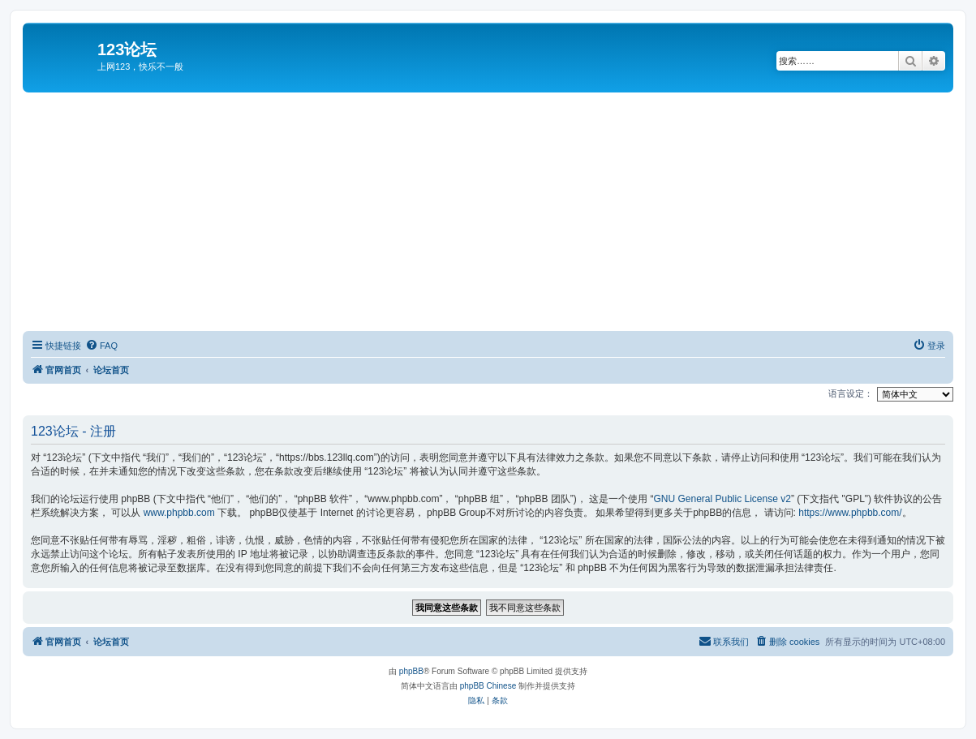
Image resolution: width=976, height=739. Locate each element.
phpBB (411, 671)
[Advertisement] (499, 214)
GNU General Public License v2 (721, 499)
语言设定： (850, 393)
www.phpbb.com (179, 512)
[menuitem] (101, 345)
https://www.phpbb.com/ (849, 512)
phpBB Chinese (488, 685)
